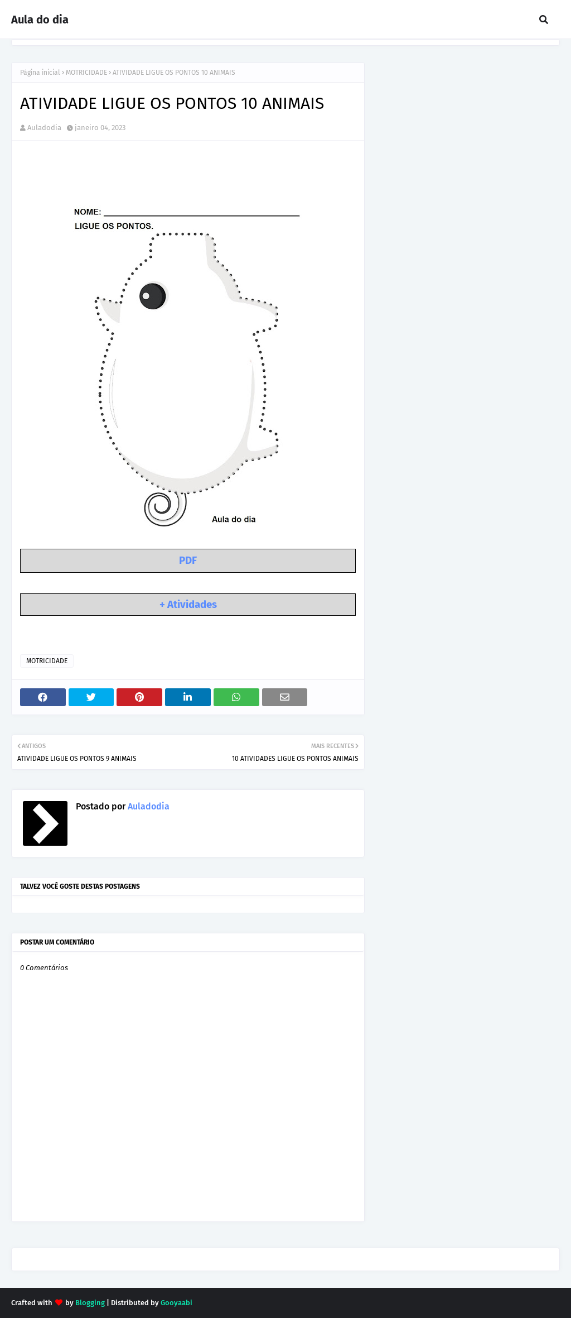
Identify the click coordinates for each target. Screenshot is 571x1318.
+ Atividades (188, 604)
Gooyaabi (176, 1302)
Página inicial (40, 72)
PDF (188, 560)
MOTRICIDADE (86, 72)
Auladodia (44, 127)
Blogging (90, 1302)
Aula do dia (40, 19)
